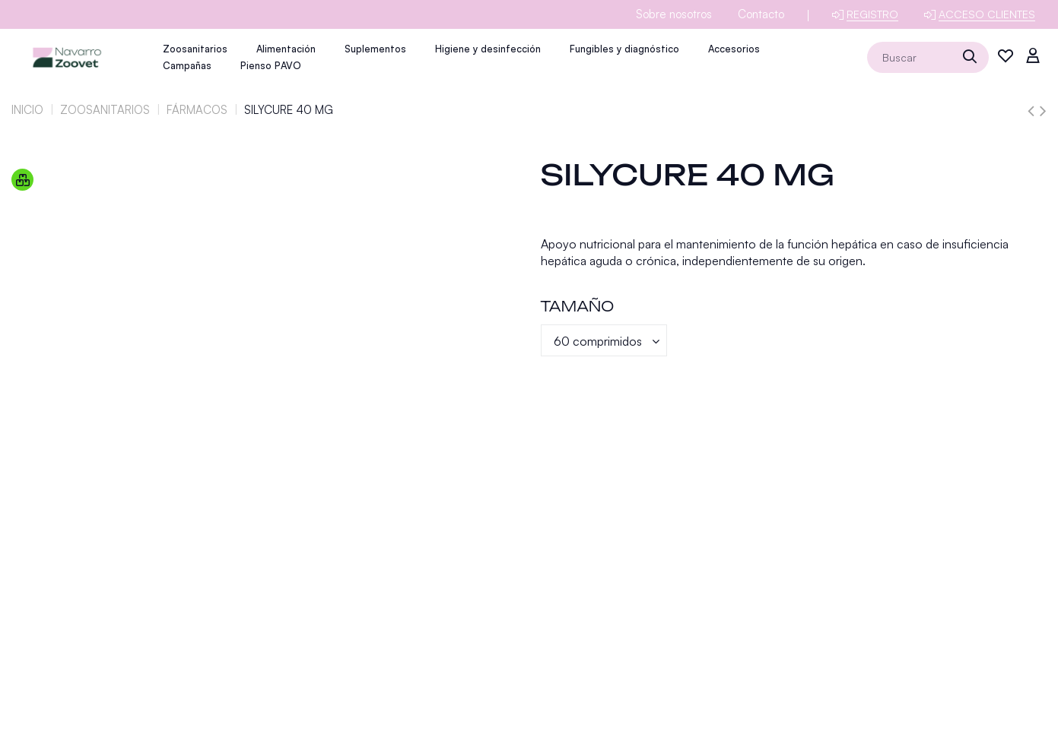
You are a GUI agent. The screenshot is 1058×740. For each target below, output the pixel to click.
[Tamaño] (604, 340)
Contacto (761, 14)
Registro (872, 14)
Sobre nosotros (674, 14)
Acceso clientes (987, 14)
